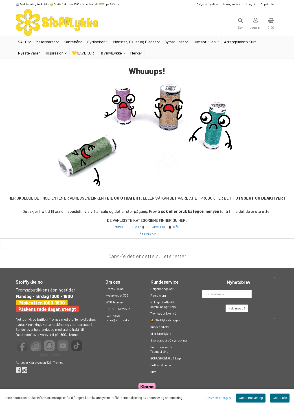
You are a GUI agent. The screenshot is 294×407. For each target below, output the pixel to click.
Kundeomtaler (159, 327)
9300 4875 (112, 316)
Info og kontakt (232, 4)
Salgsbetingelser (207, 4)
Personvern (158, 295)
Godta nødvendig (251, 398)
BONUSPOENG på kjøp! (166, 358)
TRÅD (175, 227)
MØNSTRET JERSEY (128, 227)
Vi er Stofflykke (160, 333)
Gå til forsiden (147, 234)
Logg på (251, 4)
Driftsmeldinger (160, 365)
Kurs (153, 372)
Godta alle (280, 398)
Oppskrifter (268, 4)
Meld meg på (236, 308)
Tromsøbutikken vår (164, 313)
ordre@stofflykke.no (119, 320)
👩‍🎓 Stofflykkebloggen (165, 320)
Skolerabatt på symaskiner (168, 340)
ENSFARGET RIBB (156, 227)
